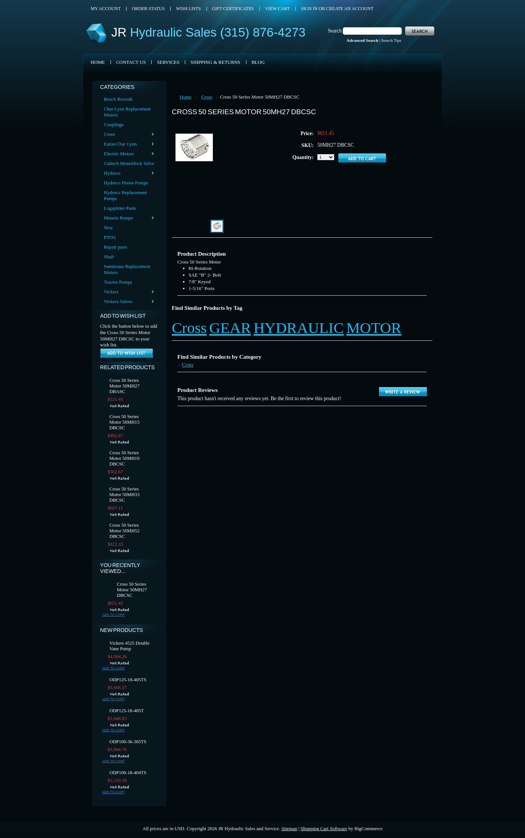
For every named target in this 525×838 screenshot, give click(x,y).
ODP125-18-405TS (127, 679)
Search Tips (391, 40)
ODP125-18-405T (126, 710)
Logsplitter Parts (120, 208)
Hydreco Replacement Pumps (125, 195)
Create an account (349, 8)
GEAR (230, 327)
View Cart (277, 8)
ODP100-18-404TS (127, 772)
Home (186, 97)
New (108, 227)
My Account (106, 8)
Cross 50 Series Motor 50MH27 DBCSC (132, 590)
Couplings (114, 124)
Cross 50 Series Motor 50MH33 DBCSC (124, 494)
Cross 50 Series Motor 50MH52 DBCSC (124, 531)
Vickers (127, 292)
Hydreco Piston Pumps (126, 183)
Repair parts (115, 247)
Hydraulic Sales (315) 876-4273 (208, 32)
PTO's (110, 237)
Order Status (148, 8)
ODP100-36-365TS (127, 741)
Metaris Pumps (127, 218)
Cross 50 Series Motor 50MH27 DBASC (124, 386)
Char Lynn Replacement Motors (127, 112)
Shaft (109, 256)
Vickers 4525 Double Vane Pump (129, 646)
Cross (127, 134)
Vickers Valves (127, 302)
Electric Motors (127, 154)
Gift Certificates (233, 8)
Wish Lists (188, 8)
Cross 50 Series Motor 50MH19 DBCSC (124, 458)
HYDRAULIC (299, 327)
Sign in (309, 8)
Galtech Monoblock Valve (129, 163)
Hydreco (127, 173)
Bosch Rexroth (118, 99)
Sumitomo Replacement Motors (127, 269)
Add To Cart (113, 615)
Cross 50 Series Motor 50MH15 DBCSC (124, 422)
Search (335, 31)
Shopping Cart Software (324, 828)
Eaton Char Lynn (127, 144)
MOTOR (373, 327)
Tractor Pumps (118, 282)
